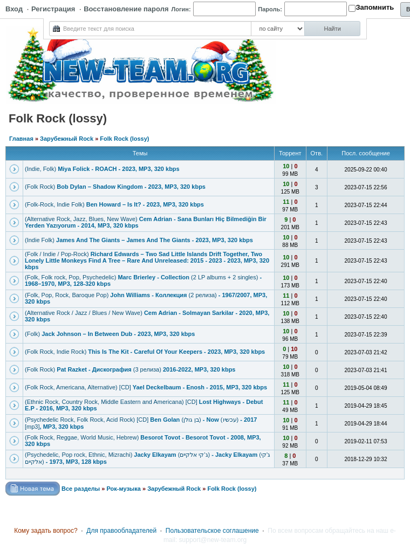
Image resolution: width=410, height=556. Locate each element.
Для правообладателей (121, 530)
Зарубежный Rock (66, 138)
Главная (21, 138)
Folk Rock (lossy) (124, 138)
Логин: (181, 9)
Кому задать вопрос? (46, 530)
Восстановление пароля (126, 9)
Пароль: (270, 9)
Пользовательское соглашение (212, 530)
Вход (14, 9)
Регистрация (53, 9)
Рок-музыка (123, 488)
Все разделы (81, 488)
